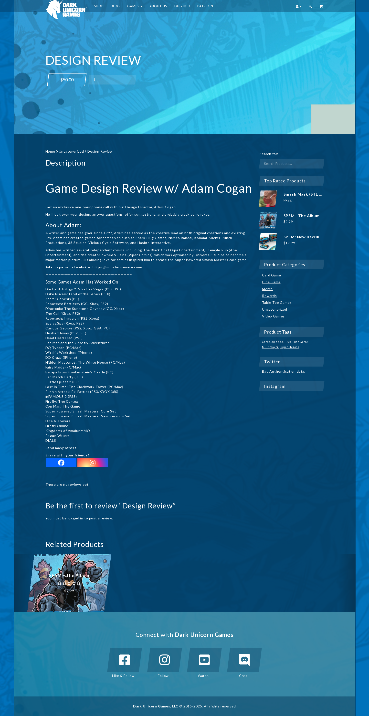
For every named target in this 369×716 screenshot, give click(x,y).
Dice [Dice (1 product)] (288, 341)
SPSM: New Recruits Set (307, 236)
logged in (76, 518)
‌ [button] (321, 6)
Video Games (273, 316)
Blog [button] (115, 6)
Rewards (269, 296)
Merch (267, 289)
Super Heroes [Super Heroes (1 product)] (289, 346)
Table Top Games (277, 302)
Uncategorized (71, 151)
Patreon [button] (205, 6)
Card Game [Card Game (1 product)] (270, 341)
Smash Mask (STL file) (305, 194)
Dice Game (271, 282)
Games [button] (134, 6)
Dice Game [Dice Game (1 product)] (300, 341)
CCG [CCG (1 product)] (281, 341)
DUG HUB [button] (182, 6)
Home (50, 151)
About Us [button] (158, 6)
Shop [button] (99, 6)
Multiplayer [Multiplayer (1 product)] (270, 346)
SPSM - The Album (302, 215)
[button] (310, 6)
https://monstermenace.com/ (118, 267)
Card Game (271, 275)
